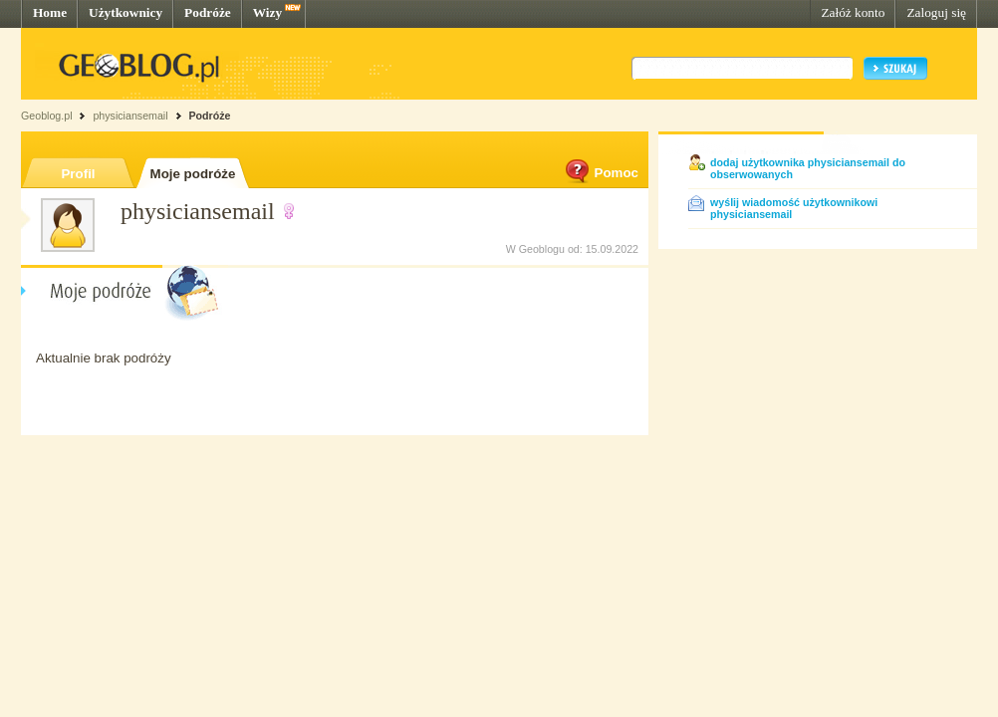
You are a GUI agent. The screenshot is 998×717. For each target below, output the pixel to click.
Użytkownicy (125, 12)
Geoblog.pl (47, 115)
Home (50, 12)
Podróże (207, 12)
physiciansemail (130, 115)
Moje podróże (193, 173)
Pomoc (600, 172)
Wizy (267, 12)
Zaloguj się (936, 12)
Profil (78, 173)
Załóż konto (852, 12)
